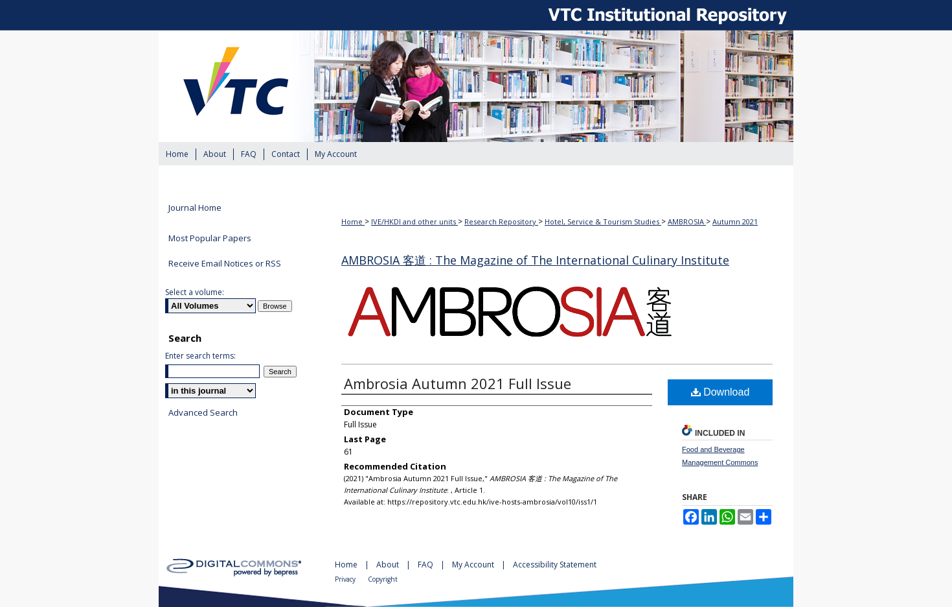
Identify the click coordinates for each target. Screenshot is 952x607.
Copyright (383, 579)
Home (353, 221)
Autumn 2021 (735, 221)
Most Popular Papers (209, 238)
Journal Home (194, 208)
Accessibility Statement (554, 564)
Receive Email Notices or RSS (224, 263)
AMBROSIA (687, 221)
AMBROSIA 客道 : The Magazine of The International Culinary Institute (535, 260)
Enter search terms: (200, 355)
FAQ (426, 564)
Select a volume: (194, 292)
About (388, 564)
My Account (474, 564)
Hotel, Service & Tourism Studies (603, 221)
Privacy (346, 579)
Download (720, 392)
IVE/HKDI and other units (414, 221)
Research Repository (501, 221)
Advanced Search (203, 412)
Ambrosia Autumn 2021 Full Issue (457, 383)
